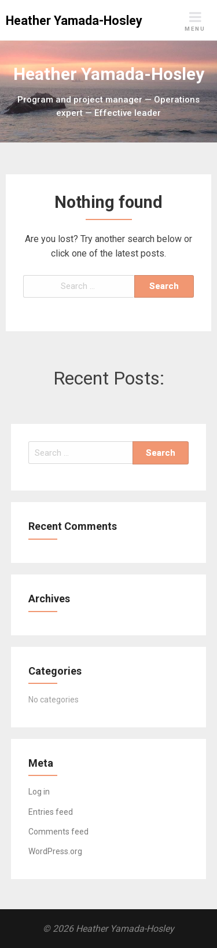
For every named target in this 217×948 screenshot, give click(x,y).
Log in (39, 791)
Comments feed (58, 831)
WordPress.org (55, 851)
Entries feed (50, 812)
